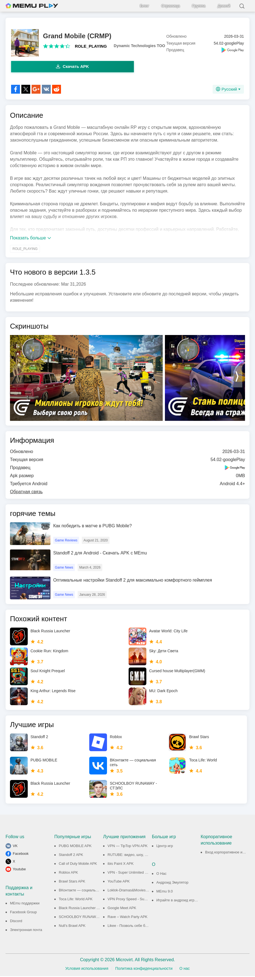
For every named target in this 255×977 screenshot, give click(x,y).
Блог (144, 6)
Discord (16, 922)
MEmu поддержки (24, 904)
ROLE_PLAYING (91, 46)
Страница (170, 6)
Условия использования (86, 969)
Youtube (19, 870)
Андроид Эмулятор (172, 883)
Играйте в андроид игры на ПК (182, 901)
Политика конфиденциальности (144, 969)
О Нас (161, 874)
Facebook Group (23, 913)
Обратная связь (26, 492)
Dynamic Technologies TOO (139, 46)
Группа (198, 6)
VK (15, 847)
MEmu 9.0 (164, 892)
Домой (224, 6)
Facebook (21, 854)
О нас (184, 969)
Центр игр (164, 847)
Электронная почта (26, 931)
